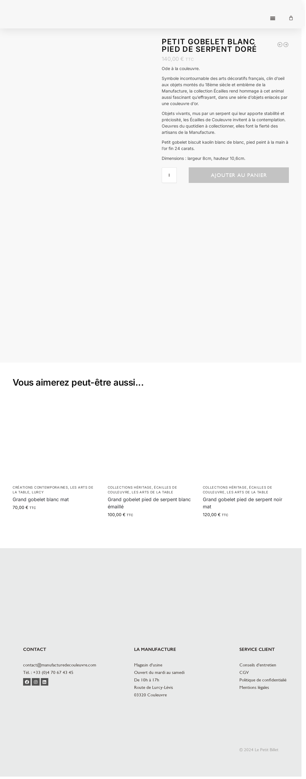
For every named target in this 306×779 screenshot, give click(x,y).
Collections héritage (130, 487)
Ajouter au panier (239, 175)
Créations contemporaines (40, 487)
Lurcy (38, 492)
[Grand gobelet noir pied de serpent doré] (286, 45)
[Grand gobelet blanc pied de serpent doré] (280, 45)
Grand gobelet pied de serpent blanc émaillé (149, 503)
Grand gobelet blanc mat (41, 499)
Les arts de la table (152, 492)
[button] (273, 18)
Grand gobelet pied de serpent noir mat (242, 503)
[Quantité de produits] (169, 175)
